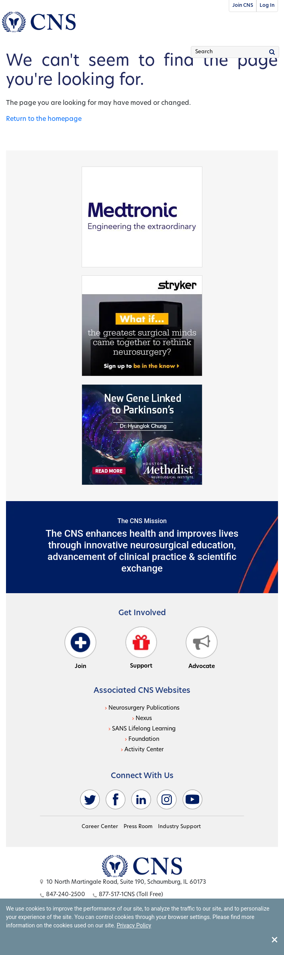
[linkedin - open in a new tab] (141, 800)
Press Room (138, 826)
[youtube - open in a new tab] (192, 800)
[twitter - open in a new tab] (90, 800)
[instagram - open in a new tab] (167, 800)
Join (80, 648)
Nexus (144, 719)
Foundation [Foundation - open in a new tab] (143, 739)
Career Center (100, 826)
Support (141, 647)
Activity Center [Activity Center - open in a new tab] (144, 750)
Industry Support (179, 826)
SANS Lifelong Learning (144, 729)
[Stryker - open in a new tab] (142, 325)
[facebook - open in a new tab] (116, 800)
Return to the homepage (44, 119)
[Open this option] (142, 866)
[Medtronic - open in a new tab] (142, 216)
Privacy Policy (134, 925)
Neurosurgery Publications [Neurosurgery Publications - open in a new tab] (144, 708)
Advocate (202, 648)
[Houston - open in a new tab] (142, 434)
